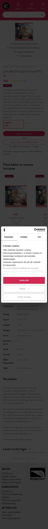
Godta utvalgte (24, 297)
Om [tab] (39, 237)
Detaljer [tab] (24, 237)
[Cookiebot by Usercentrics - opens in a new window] (34, 230)
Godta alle (24, 280)
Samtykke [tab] (8, 237)
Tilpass (24, 288)
